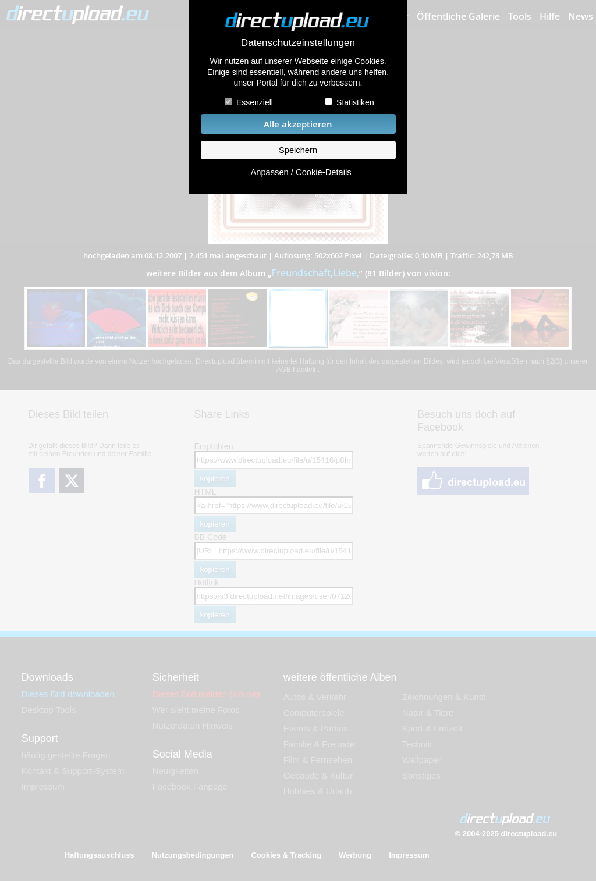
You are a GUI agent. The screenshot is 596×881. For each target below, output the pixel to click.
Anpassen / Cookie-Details (300, 172)
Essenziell (254, 102)
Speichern (298, 150)
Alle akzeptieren (298, 124)
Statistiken (355, 102)
